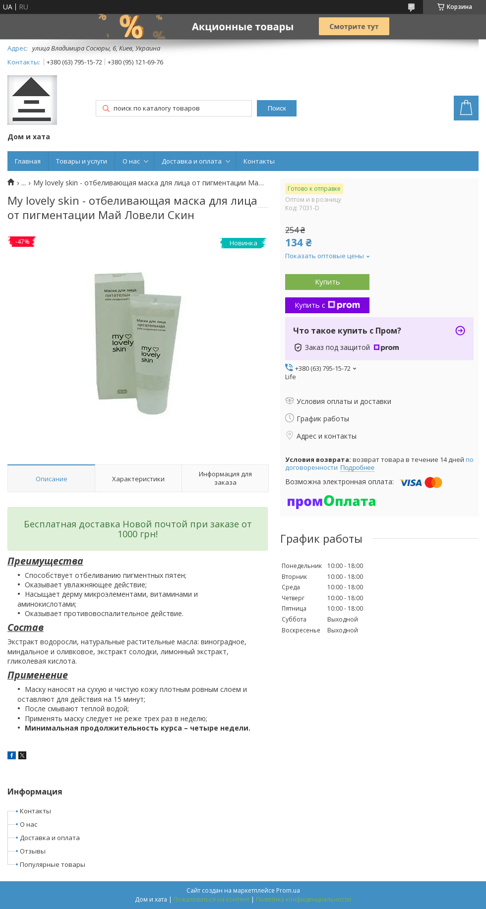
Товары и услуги (81, 161)
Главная (28, 161)
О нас (131, 161)
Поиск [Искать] (277, 108)
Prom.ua (288, 890)
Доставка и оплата (192, 161)
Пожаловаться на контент (211, 899)
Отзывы (33, 851)
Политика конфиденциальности (303, 899)
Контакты (259, 161)
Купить (327, 281)
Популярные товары (52, 864)
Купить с (327, 305)
